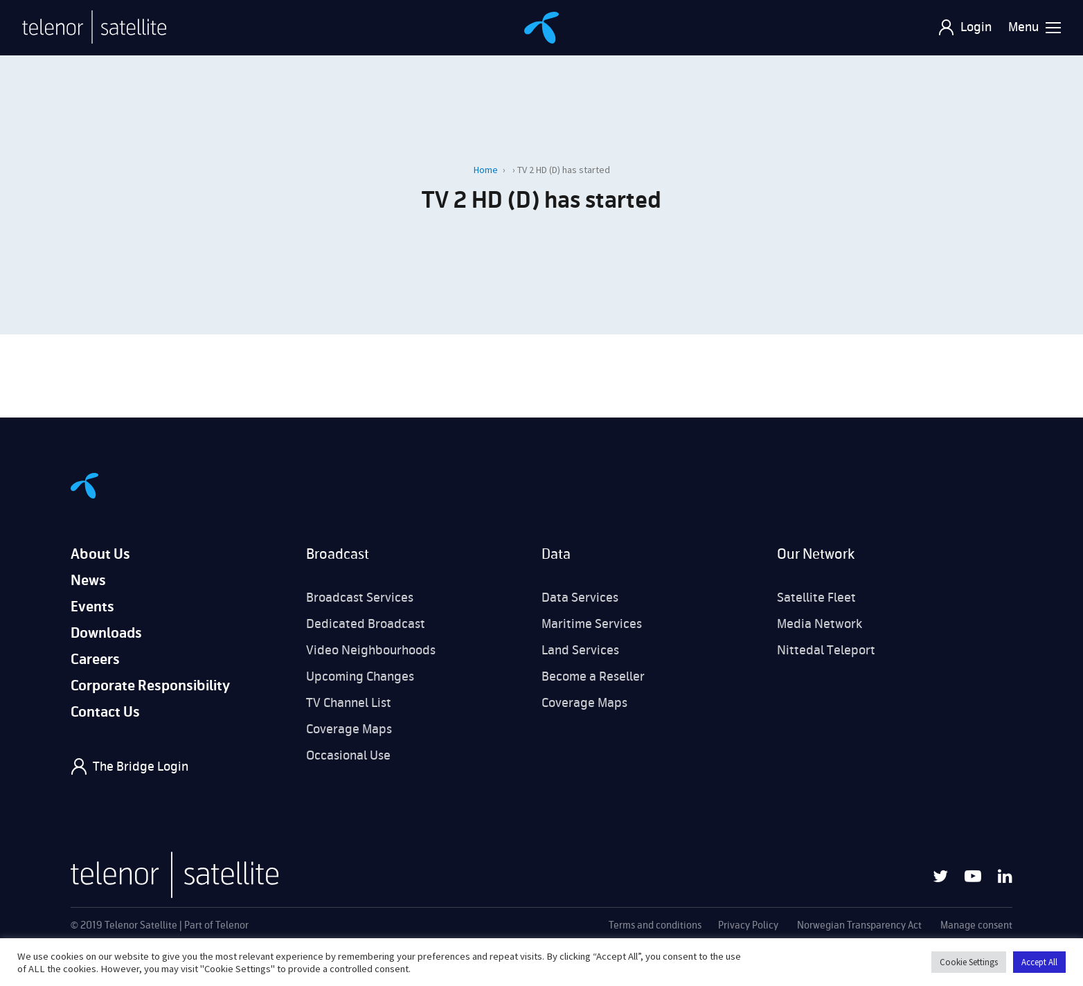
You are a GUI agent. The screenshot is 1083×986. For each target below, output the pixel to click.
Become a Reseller (593, 676)
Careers (95, 659)
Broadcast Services (359, 597)
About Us (100, 554)
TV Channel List (348, 702)
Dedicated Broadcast (365, 624)
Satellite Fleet (816, 597)
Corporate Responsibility (150, 685)
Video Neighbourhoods (371, 650)
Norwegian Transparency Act (859, 925)
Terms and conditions (655, 925)
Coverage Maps (349, 729)
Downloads (106, 633)
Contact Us (105, 712)
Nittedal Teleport (826, 650)
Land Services (580, 650)
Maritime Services (592, 624)
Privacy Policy (748, 925)
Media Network (819, 624)
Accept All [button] (1039, 962)
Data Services (580, 597)
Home (486, 169)
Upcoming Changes (360, 676)
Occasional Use (348, 755)
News (88, 580)
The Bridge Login (140, 766)
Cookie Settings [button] (969, 962)
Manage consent (976, 925)
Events (92, 607)
